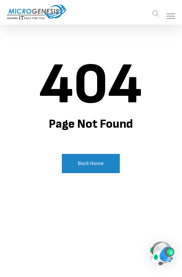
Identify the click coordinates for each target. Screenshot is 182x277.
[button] (171, 16)
